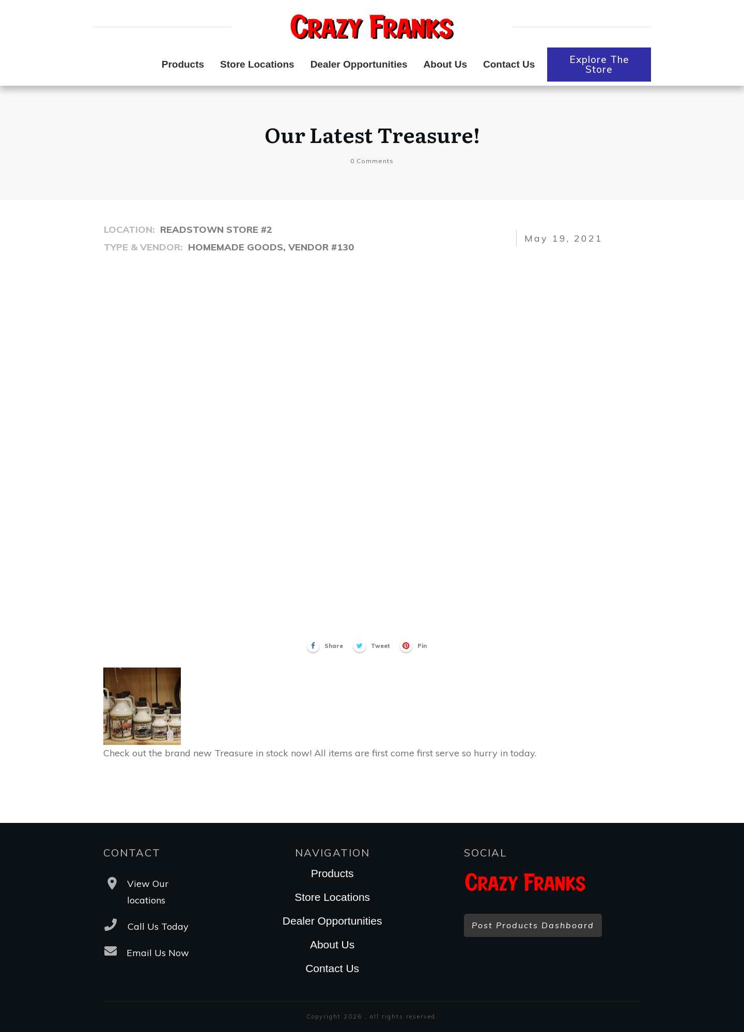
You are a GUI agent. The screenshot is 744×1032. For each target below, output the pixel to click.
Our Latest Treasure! (372, 134)
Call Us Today (158, 926)
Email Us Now (158, 953)
